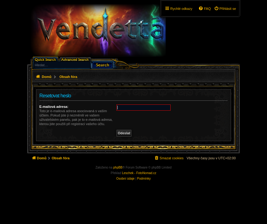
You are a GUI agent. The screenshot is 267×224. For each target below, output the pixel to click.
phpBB (118, 167)
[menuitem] (225, 8)
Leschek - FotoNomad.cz (139, 173)
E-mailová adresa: (53, 106)
